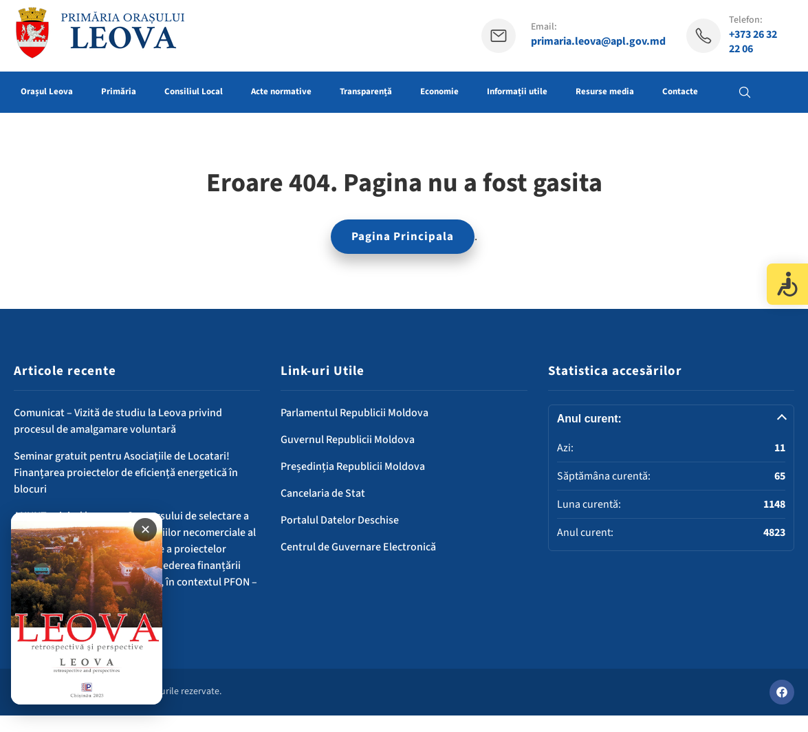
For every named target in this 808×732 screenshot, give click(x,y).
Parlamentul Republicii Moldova (354, 412)
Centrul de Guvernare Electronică (358, 547)
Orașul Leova (47, 91)
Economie (439, 91)
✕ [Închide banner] (145, 530)
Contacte (680, 91)
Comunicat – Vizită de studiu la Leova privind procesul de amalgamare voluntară (118, 421)
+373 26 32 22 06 (753, 42)
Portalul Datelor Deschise (340, 520)
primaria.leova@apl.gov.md (598, 41)
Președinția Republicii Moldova (353, 466)
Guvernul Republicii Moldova (348, 439)
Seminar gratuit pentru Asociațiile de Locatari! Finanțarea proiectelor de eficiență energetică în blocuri (126, 473)
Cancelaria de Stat (323, 493)
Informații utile (517, 91)
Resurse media (605, 91)
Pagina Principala (402, 236)
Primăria (118, 91)
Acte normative (281, 91)
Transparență (366, 91)
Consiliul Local (193, 91)
